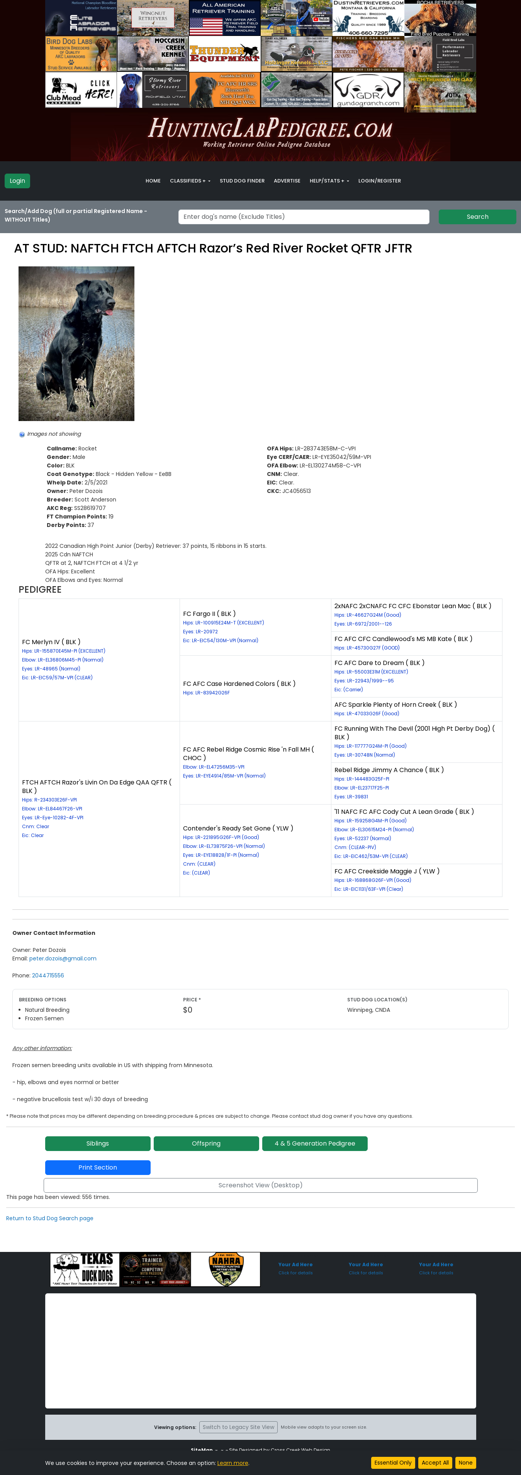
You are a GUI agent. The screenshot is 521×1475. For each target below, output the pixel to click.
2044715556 (48, 975)
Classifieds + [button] (188, 180)
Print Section (97, 1167)
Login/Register (379, 180)
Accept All (435, 1462)
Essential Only (393, 1462)
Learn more (232, 1463)
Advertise (287, 180)
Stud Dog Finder (242, 180)
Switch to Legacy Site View (238, 1427)
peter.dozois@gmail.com (63, 958)
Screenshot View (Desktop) (261, 1185)
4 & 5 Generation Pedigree (315, 1143)
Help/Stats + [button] (328, 180)
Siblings (98, 1143)
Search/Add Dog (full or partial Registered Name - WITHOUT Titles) (76, 215)
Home (153, 180)
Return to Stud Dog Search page (49, 1218)
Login (17, 180)
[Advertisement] (261, 1351)
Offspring (206, 1143)
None (466, 1462)
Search (478, 216)
